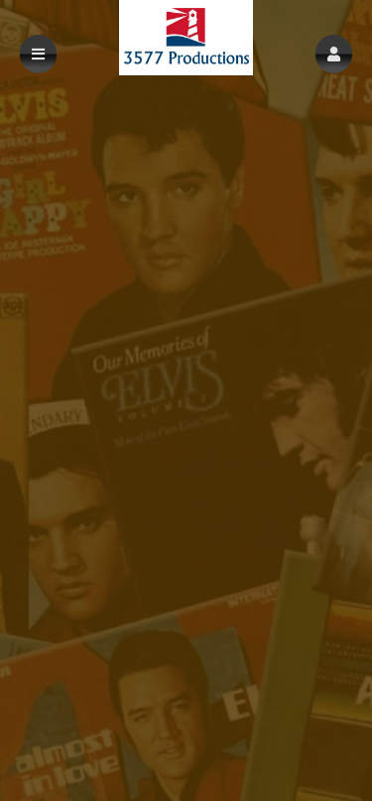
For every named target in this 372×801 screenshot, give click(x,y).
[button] (333, 54)
